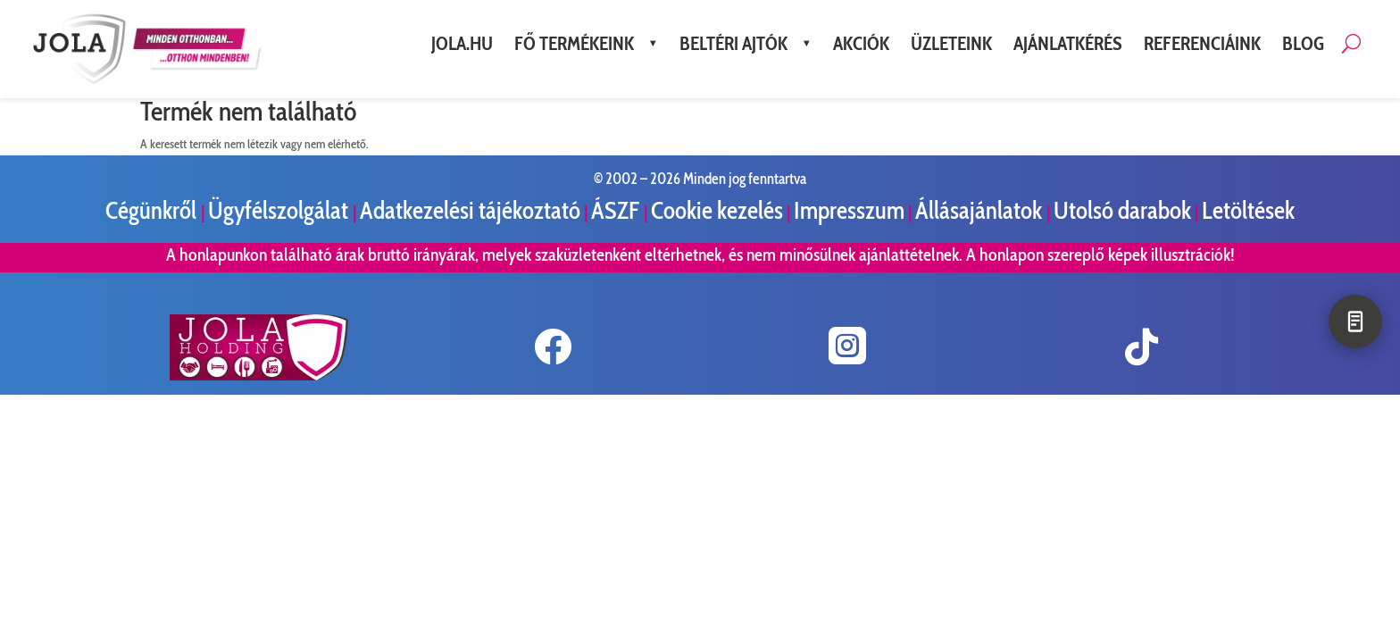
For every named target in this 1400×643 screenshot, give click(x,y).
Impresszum (849, 210)
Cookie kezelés (717, 210)
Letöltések (1248, 210)
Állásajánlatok (980, 210)
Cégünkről (153, 210)
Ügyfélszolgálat (280, 210)
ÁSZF (617, 210)
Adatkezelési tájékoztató (470, 210)
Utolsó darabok (1122, 210)
